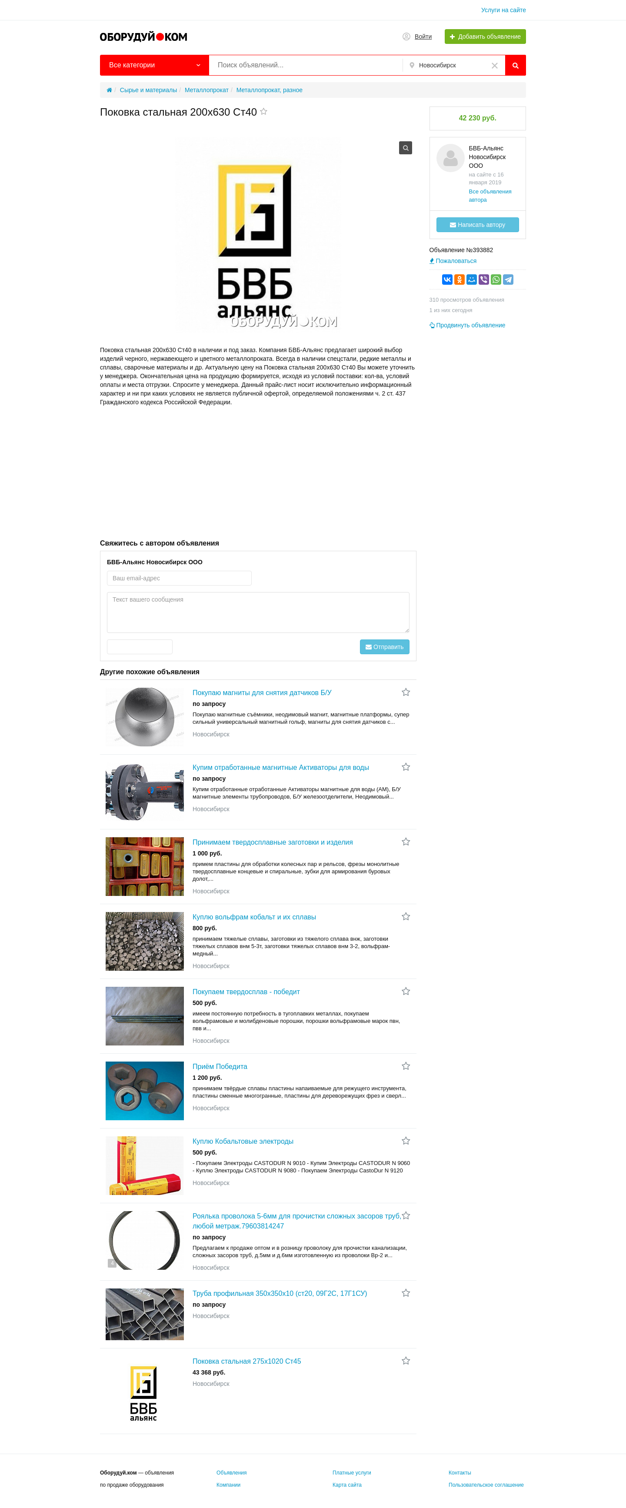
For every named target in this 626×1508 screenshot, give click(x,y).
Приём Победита (220, 1066)
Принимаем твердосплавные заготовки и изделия (273, 842)
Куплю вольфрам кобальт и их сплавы (254, 917)
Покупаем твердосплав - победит (246, 991)
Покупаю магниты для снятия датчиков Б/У (262, 692)
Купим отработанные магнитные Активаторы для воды (281, 767)
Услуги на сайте (503, 10)
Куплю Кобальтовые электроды (243, 1141)
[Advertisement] (258, 472)
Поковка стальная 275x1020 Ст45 (247, 1361)
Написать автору (477, 224)
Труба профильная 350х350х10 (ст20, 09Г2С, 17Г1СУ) (280, 1293)
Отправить (384, 646)
